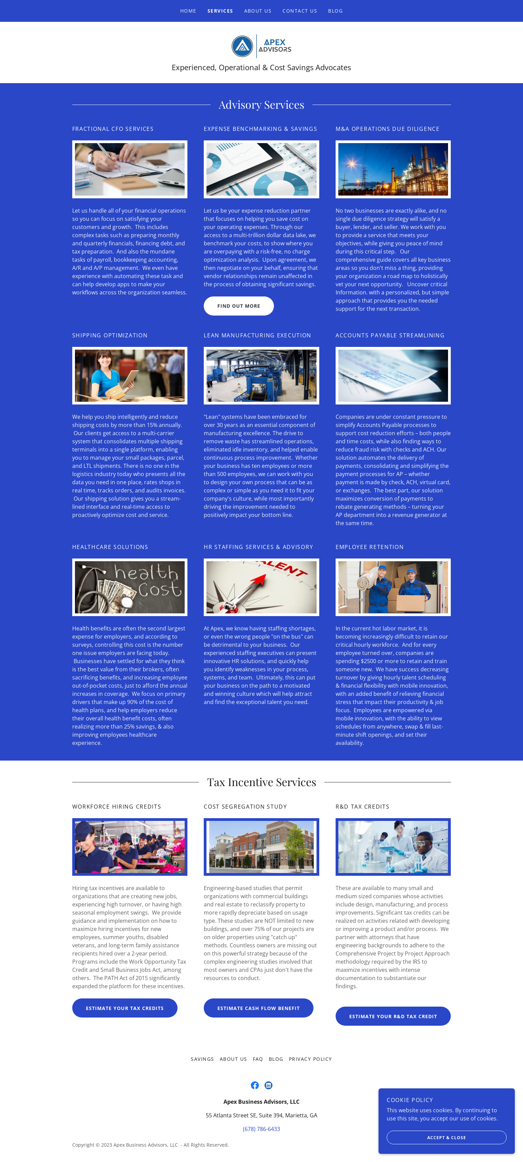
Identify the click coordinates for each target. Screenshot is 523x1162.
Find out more (238, 306)
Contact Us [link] (299, 10)
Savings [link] (202, 1059)
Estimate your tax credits (125, 1008)
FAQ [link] (258, 1059)
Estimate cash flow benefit (258, 1008)
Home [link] (188, 10)
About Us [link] (258, 10)
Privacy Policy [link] (310, 1059)
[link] (261, 45)
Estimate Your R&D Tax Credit (393, 1016)
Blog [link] (335, 10)
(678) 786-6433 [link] (261, 1129)
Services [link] (220, 10)
